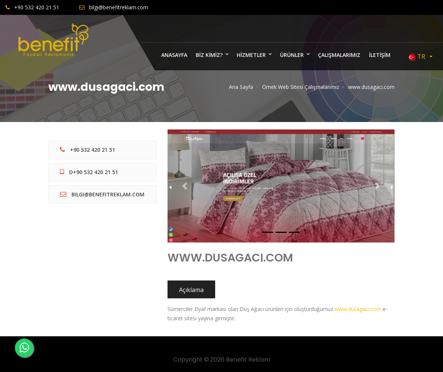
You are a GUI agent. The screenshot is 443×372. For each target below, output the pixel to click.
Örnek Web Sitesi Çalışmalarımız (300, 86)
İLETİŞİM (380, 54)
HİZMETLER (251, 54)
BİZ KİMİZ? (209, 54)
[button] (184, 186)
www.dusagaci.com (371, 86)
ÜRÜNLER (292, 54)
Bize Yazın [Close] (416, 29)
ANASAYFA (174, 54)
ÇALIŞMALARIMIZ (339, 54)
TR (418, 56)
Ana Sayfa (241, 86)
